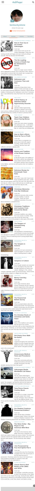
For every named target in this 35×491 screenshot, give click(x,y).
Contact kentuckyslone (17, 31)
